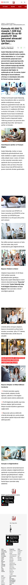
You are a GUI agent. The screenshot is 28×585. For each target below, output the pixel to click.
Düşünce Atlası (12, 550)
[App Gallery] (13, 504)
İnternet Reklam (12, 576)
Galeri (2, 576)
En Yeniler (3, 577)
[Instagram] (13, 528)
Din (2, 567)
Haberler (3, 23)
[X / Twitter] (13, 526)
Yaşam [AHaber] (20, 6)
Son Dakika (3, 556)
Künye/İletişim (12, 580)
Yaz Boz (11, 552)
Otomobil (3, 565)
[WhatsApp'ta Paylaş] (21, 47)
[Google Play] (13, 501)
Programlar (11, 549)
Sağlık (2, 570)
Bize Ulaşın (11, 578)
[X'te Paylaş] (18, 47)
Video (2, 549)
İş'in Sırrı (11, 570)
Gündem (3, 553)
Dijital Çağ (11, 571)
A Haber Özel (4, 552)
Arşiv (10, 584)
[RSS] (13, 531)
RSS (10, 577)
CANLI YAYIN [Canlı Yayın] (5, 2)
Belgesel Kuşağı (12, 564)
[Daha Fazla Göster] (24, 47)
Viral (2, 563)
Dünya (2, 559)
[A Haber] (13, 2)
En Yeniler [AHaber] (5, 6)
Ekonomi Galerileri (10, 23)
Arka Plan (11, 559)
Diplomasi (11, 565)
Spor (2, 560)
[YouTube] (13, 529)
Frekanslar (11, 583)
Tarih (2, 568)
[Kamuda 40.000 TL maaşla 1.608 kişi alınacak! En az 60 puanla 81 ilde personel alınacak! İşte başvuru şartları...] (13, 88)
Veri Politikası (12, 581)
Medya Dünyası (12, 568)
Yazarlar (3, 571)
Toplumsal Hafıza (13, 554)
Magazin (3, 561)
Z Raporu (11, 572)
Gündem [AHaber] (13, 6)
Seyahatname (12, 563)
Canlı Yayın (3, 550)
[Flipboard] (13, 530)
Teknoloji (3, 564)
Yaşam (2, 557)
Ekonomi (3, 554)
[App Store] (13, 498)
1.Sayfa (11, 574)
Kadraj (10, 553)
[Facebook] (13, 525)
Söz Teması (11, 567)
